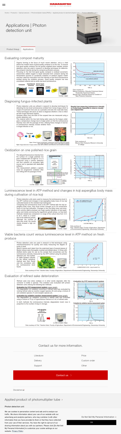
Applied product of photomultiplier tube (66, 13)
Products (14, 13)
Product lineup (13, 49)
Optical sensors (24, 13)
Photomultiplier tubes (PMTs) (41, 13)
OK (91, 422)
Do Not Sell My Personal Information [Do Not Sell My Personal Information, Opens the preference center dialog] (98, 417)
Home (7, 13)
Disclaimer (17, 390)
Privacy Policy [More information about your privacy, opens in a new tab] (17, 431)
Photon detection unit (89, 13)
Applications (28, 49)
